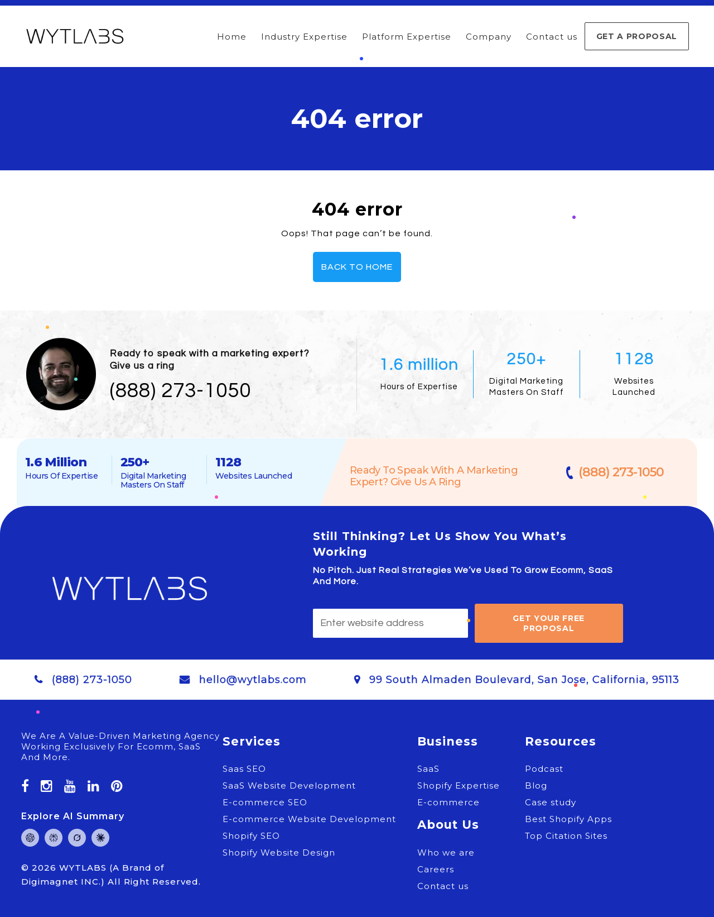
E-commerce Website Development (309, 819)
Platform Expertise (406, 36)
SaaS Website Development (289, 785)
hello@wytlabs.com (253, 680)
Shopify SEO (251, 835)
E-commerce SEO (265, 802)
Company (489, 36)
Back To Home (357, 266)
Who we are (446, 852)
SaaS (428, 768)
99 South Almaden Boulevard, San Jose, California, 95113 (524, 680)
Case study (550, 802)
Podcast (544, 768)
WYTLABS (84, 867)
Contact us (551, 36)
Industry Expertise (304, 36)
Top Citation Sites (566, 835)
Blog (536, 785)
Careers (435, 869)
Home (232, 36)
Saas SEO (244, 768)
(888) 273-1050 (180, 391)
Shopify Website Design (279, 852)
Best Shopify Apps (568, 819)
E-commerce (448, 802)
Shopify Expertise (458, 785)
